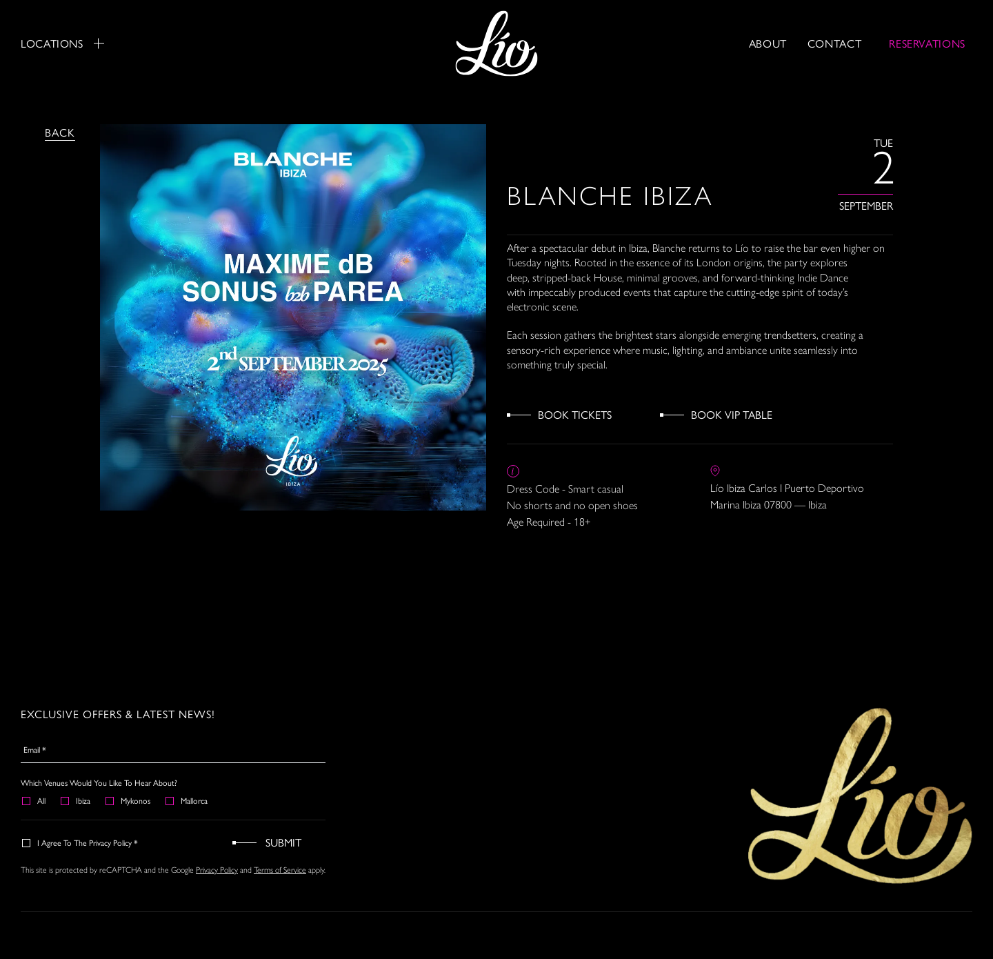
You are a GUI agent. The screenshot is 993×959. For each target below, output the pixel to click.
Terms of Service (280, 870)
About (768, 43)
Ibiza (76, 800)
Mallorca (187, 800)
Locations (62, 43)
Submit (283, 842)
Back (60, 132)
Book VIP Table (731, 414)
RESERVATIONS (927, 43)
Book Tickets (575, 414)
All (34, 800)
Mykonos (128, 800)
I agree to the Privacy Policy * (80, 842)
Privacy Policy (217, 870)
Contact (834, 43)
